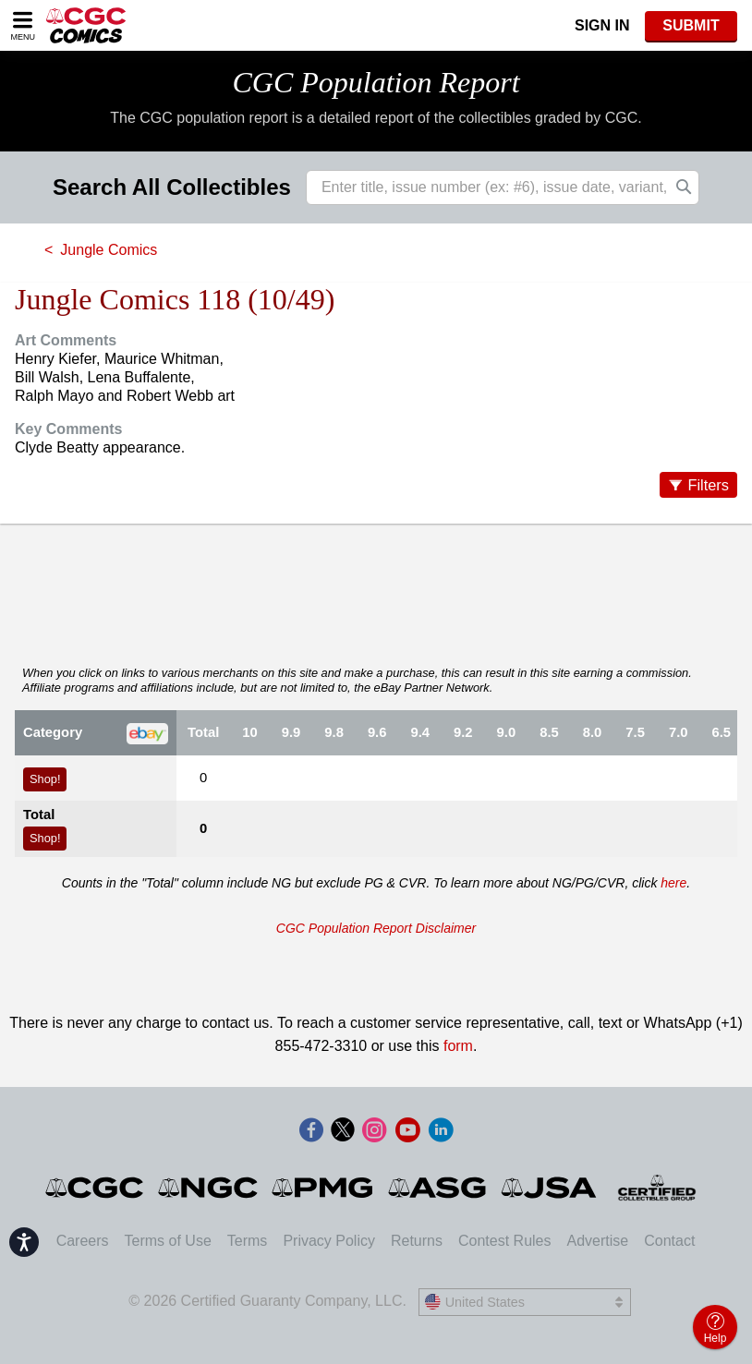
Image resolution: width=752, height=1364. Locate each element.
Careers (82, 1241)
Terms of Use (168, 1241)
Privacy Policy (329, 1241)
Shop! (45, 779)
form (458, 1046)
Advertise (597, 1241)
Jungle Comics (108, 250)
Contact (669, 1241)
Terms (247, 1241)
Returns (417, 1241)
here (673, 882)
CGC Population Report (375, 82)
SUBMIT (690, 25)
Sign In (602, 25)
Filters (708, 485)
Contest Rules (505, 1241)
